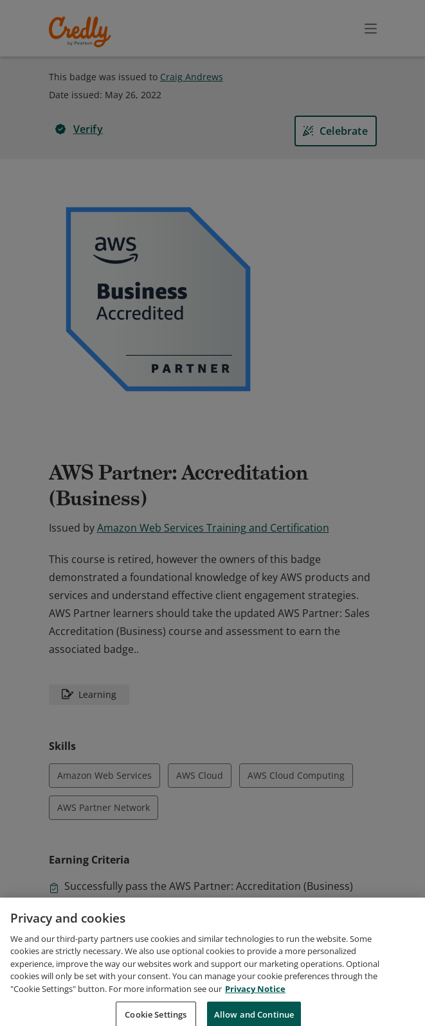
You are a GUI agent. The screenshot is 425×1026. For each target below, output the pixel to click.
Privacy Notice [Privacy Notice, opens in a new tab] (255, 1000)
